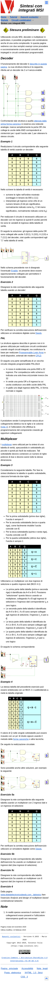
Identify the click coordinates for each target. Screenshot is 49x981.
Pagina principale (9, 968)
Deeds (39, 333)
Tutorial (13, 17)
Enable (14, 271)
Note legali (42, 968)
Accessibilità (27, 968)
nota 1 (4, 427)
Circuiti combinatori (21, 20)
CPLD (38, 356)
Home (3, 17)
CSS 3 (24, 977)
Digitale (4, 20)
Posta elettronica (12, 973)
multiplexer (7, 444)
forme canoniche (21, 739)
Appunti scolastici (29, 17)
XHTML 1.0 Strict (34, 973)
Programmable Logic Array (31, 352)
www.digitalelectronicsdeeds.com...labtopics (21, 895)
